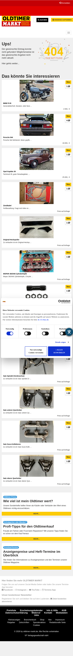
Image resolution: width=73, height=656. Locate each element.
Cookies (36, 625)
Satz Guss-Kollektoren (12, 444)
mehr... (36, 514)
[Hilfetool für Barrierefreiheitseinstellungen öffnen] (69, 332)
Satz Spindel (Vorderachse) (13, 376)
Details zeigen (60, 342)
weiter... (15, 63)
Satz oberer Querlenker (12, 478)
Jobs (36, 615)
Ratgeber (11, 622)
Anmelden (64, 3)
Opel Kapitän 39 (9, 171)
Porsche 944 (8, 137)
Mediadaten (62, 613)
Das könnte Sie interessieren (31, 76)
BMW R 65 (7, 103)
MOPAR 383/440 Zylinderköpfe (15, 274)
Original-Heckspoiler (11, 240)
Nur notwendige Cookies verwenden (36, 351)
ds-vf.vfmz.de (43, 320)
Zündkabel (7, 206)
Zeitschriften (24, 622)
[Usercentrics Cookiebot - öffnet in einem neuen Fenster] (60, 301)
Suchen (42, 20)
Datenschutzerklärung (16, 613)
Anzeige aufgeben (62, 20)
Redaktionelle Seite (57, 622)
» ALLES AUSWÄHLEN (59, 351)
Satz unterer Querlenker (12, 410)
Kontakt (48, 613)
